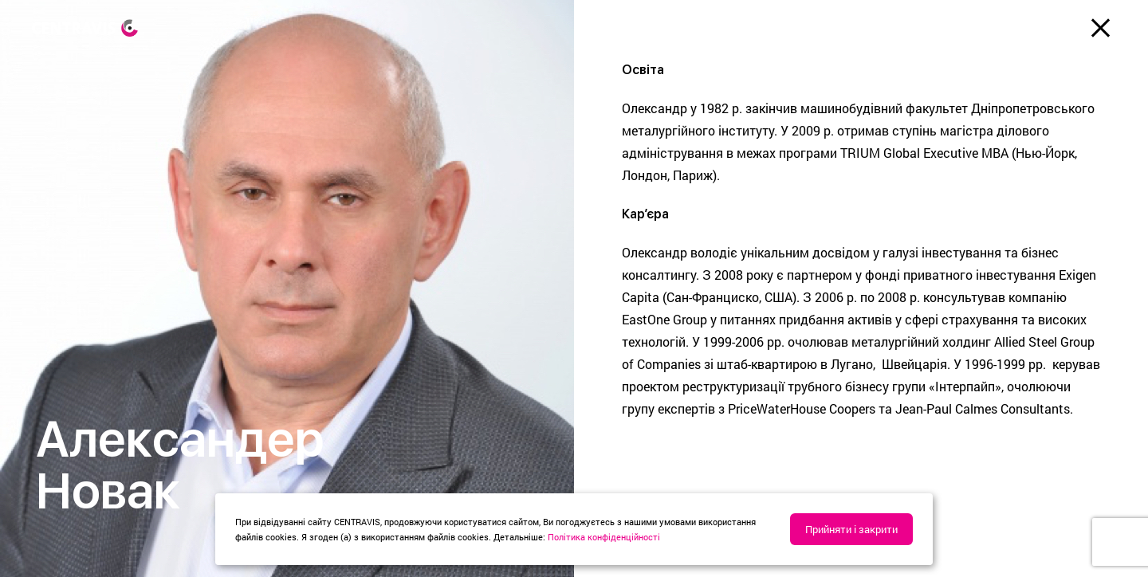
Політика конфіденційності (604, 537)
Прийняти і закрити (851, 529)
